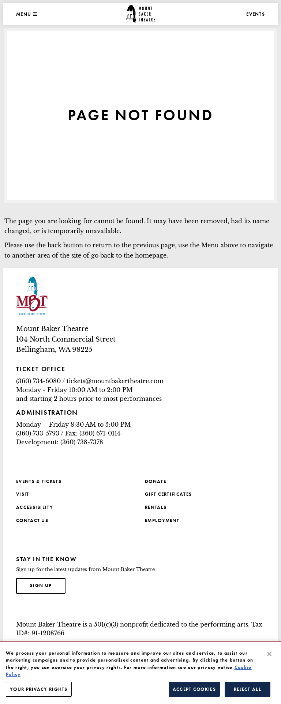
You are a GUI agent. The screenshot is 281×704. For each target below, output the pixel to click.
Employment (162, 520)
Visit (22, 494)
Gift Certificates (168, 494)
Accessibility (34, 507)
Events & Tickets (38, 481)
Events (255, 14)
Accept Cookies (194, 692)
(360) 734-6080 (38, 381)
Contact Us (32, 520)
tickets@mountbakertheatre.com (115, 381)
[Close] (269, 657)
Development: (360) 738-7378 (59, 442)
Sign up (47, 585)
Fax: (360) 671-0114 (92, 433)
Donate (155, 481)
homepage (150, 255)
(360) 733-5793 (37, 433)
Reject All (247, 692)
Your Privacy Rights (39, 692)
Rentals (155, 507)
